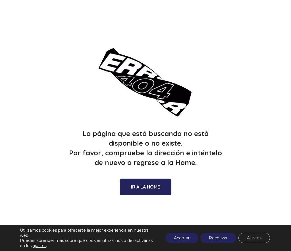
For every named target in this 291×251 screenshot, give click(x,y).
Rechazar (218, 237)
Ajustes (254, 237)
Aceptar (182, 237)
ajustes (40, 245)
